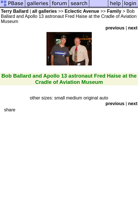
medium (74, 97)
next (132, 28)
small (59, 97)
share (9, 109)
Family (114, 11)
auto (103, 97)
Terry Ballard (15, 11)
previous (114, 28)
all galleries (44, 11)
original (91, 97)
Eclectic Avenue (82, 11)
